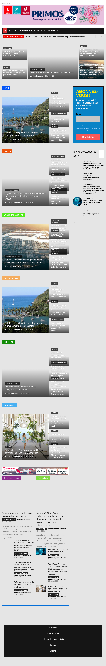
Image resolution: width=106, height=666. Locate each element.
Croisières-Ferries (37, 69)
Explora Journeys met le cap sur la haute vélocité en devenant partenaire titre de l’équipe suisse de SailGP (24, 545)
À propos (53, 628)
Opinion (55, 230)
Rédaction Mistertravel (22, 556)
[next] (101, 36)
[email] (88, 119)
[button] (100, 31)
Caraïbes (7, 48)
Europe (6, 67)
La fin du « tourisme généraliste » (91, 214)
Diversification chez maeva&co (91, 178)
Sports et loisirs (58, 174)
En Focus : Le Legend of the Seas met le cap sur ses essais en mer (24, 584)
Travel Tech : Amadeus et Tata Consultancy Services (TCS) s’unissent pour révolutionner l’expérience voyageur (58, 569)
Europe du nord (57, 319)
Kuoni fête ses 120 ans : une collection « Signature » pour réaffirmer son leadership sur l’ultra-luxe (93, 166)
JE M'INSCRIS (88, 137)
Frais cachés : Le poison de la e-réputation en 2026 (92, 202)
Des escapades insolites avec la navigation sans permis (17, 515)
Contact (53, 645)
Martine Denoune (23, 519)
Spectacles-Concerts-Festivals (56, 190)
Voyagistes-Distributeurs (89, 174)
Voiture (55, 378)
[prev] (97, 36)
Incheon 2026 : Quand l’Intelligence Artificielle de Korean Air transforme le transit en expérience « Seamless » (49, 519)
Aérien (54, 349)
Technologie (41, 529)
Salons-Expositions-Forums (56, 251)
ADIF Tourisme (53, 633)
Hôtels (8, 447)
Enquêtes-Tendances (89, 67)
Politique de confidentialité (53, 639)
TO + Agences (88, 161)
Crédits (53, 651)
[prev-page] (74, 223)
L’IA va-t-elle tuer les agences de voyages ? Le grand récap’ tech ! (57, 588)
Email (78, 114)
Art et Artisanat (12, 190)
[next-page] (78, 223)
